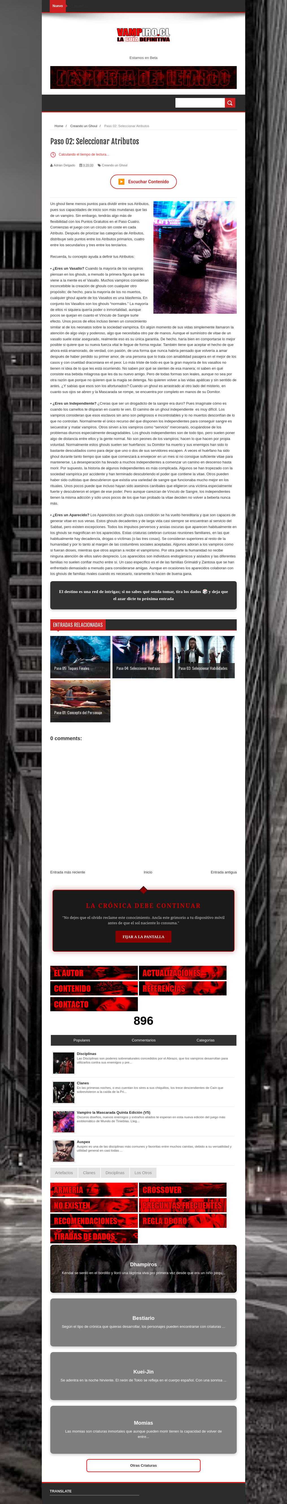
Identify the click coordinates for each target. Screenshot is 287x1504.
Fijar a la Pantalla (143, 936)
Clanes (83, 1083)
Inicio (148, 872)
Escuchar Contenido (143, 181)
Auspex (83, 1142)
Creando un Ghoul (114, 165)
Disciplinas (86, 1054)
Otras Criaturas (143, 1465)
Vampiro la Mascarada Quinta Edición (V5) (113, 1112)
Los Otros (143, 1172)
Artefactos (64, 1172)
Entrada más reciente (67, 872)
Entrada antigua (224, 872)
